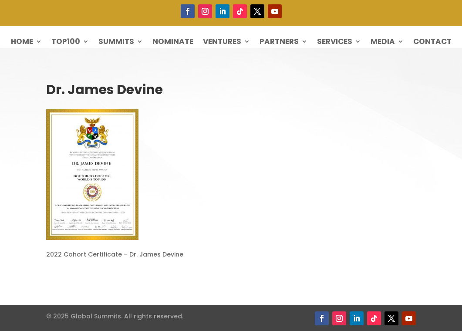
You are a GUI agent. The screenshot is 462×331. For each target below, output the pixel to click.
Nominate (172, 42)
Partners (279, 42)
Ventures (222, 42)
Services (334, 42)
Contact (432, 42)
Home (22, 42)
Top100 (65, 42)
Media (383, 42)
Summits (116, 42)
